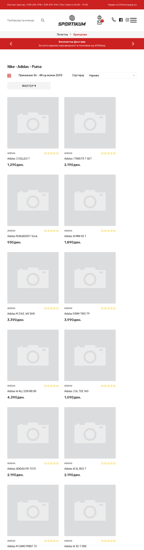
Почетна (62, 34)
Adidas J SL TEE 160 (64, 277)
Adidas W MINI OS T (18, 212)
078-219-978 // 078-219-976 (39, 446)
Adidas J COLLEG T (18, 146)
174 (113, 360)
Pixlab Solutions (82, 540)
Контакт (80, 486)
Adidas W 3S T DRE (108, 343)
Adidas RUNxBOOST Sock (112, 146)
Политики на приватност (83, 454)
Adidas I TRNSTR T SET (66, 146)
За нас (79, 479)
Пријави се (56, 496)
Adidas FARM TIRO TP (110, 212)
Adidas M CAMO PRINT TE (67, 343)
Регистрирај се (128, 4)
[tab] (9, 75)
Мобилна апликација (87, 506)
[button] (11, 43)
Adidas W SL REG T (18, 343)
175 (120, 360)
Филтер (29, 86)
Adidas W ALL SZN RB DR (21, 277)
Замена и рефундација (83, 423)
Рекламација (83, 432)
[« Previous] (69, 362)
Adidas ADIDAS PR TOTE (111, 277)
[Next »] (131, 362)
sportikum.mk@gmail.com (34, 452)
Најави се (113, 4)
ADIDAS (11, 141)
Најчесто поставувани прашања (83, 442)
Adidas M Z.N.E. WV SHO (66, 212)
